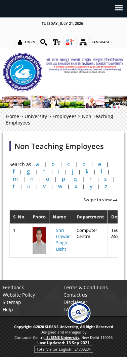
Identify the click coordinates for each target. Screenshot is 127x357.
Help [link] (8, 309)
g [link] (28, 171)
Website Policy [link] (19, 295)
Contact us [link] (75, 295)
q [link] (75, 179)
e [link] (99, 164)
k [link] (87, 171)
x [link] (76, 186)
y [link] (91, 186)
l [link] (101, 171)
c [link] (68, 164)
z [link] (106, 186)
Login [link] (30, 42)
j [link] (72, 171)
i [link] (58, 171)
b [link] (53, 164)
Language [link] (101, 42)
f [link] (13, 171)
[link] (43, 42)
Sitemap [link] (12, 302)
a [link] (37, 164)
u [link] (29, 186)
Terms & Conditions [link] (86, 287)
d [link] (84, 164)
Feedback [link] (13, 287)
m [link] (15, 179)
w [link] (60, 186)
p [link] (63, 179)
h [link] (44, 171)
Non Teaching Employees (59, 146)
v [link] (44, 186)
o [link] (47, 179)
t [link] (14, 186)
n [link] (32, 179)
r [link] (90, 179)
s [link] (105, 179)
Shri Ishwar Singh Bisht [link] (63, 239)
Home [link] (12, 116)
